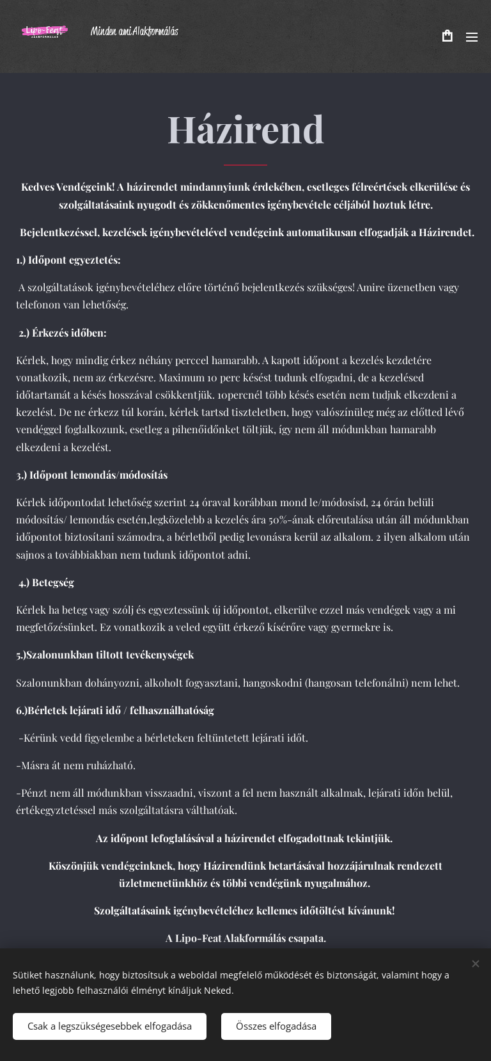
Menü (472, 37)
